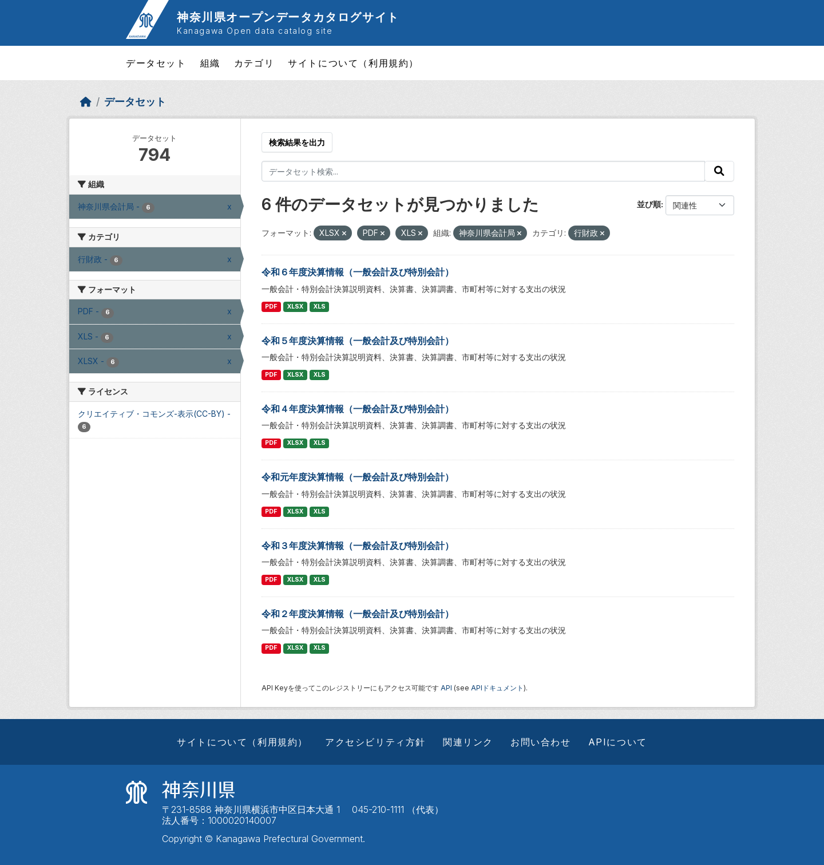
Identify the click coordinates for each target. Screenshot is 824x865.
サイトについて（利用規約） (353, 63)
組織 (210, 63)
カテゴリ (254, 63)
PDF (271, 306)
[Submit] (719, 171)
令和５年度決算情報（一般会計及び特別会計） (358, 340)
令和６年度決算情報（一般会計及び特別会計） (358, 272)
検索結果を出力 (297, 142)
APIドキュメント (497, 688)
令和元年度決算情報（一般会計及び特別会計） (358, 477)
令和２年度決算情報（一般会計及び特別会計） (358, 613)
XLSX (295, 306)
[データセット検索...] (484, 171)
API (446, 688)
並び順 (649, 204)
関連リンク (468, 742)
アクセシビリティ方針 (375, 742)
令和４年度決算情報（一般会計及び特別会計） (358, 408)
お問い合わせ (540, 742)
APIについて (617, 742)
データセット (156, 63)
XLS (320, 306)
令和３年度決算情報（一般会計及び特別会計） (358, 545)
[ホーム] (86, 102)
